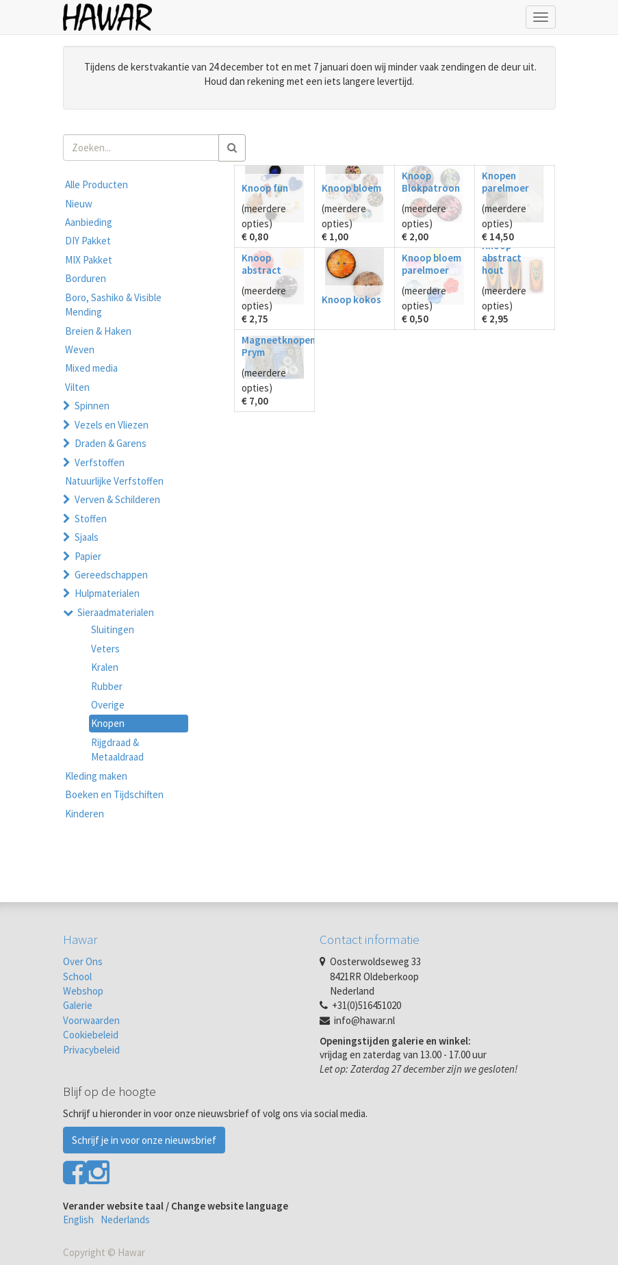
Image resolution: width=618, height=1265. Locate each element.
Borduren (85, 278)
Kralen (104, 667)
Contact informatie (370, 939)
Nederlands (125, 1219)
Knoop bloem (351, 187)
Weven (79, 349)
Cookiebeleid (90, 1034)
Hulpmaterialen (107, 593)
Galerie (77, 1005)
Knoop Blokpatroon (431, 181)
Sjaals (87, 537)
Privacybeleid (91, 1049)
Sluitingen (112, 629)
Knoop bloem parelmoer (431, 264)
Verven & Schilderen (117, 499)
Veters (105, 648)
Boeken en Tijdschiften (114, 794)
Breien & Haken (98, 330)
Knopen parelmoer (505, 181)
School (77, 976)
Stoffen (91, 518)
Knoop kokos (351, 299)
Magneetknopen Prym (279, 346)
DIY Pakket (88, 240)
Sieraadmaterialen (115, 612)
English (78, 1219)
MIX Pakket (88, 259)
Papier (88, 556)
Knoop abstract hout (502, 258)
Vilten (77, 387)
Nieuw (78, 203)
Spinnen (92, 405)
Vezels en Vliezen (112, 424)
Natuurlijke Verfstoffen (114, 480)
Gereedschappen (111, 574)
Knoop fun (265, 187)
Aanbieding (88, 222)
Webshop (83, 990)
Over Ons (83, 961)
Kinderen (84, 813)
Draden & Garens (110, 443)
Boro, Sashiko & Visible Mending (113, 304)
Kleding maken (96, 775)
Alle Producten (96, 184)
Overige (108, 704)
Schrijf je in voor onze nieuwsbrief (144, 1140)
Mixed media (91, 367)
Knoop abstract (261, 264)
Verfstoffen (100, 462)
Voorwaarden (91, 1020)
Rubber (107, 686)
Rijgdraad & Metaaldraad (117, 749)
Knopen (108, 723)
